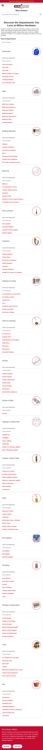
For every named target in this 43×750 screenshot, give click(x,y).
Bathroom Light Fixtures (9, 116)
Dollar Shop (5, 343)
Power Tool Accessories (9, 676)
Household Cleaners (8, 352)
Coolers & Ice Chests (8, 471)
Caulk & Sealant (7, 514)
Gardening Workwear (8, 706)
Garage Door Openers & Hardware (12, 272)
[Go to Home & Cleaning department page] (36, 321)
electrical (5, 171)
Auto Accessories (7, 64)
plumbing (5, 565)
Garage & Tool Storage (8, 621)
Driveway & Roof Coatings (10, 156)
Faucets (4, 413)
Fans (3, 303)
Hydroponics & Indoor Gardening (12, 709)
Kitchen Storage (7, 386)
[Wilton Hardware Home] (21, 6)
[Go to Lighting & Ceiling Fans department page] (36, 422)
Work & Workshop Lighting (10, 450)
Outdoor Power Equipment (10, 673)
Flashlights (5, 438)
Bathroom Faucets (7, 113)
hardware (6, 241)
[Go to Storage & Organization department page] (36, 605)
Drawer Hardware (7, 263)
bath (4, 91)
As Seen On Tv (6, 334)
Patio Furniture (6, 486)
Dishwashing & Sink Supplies (10, 340)
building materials (9, 131)
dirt (3, 684)
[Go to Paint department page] (36, 498)
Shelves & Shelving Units (9, 633)
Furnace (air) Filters (8, 309)
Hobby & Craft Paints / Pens (10, 529)
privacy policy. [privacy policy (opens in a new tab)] (31, 736)
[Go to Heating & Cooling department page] (36, 281)
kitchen (5, 361)
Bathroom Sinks (7, 119)
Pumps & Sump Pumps (9, 590)
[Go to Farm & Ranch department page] (36, 211)
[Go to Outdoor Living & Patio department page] (36, 458)
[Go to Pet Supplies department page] (36, 538)
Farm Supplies (6, 223)
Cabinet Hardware (7, 122)
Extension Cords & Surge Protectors (12, 199)
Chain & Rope (6, 257)
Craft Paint (5, 517)
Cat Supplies (6, 551)
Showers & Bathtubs (8, 593)
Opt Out (17, 746)
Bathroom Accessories (9, 107)
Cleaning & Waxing (7, 79)
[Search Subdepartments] (21, 61)
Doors (4, 153)
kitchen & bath (7, 400)
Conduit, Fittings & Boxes (9, 190)
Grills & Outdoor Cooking (9, 477)
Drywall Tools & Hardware (9, 159)
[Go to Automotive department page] (36, 51)
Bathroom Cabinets (8, 110)
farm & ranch (7, 211)
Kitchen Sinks (6, 383)
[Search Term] (21, 14)
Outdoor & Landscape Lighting (11, 447)
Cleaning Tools (6, 337)
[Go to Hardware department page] (36, 241)
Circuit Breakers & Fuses (9, 187)
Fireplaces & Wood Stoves (10, 306)
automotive (6, 51)
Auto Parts (5, 67)
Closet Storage (6, 618)
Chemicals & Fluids (8, 76)
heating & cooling (9, 281)
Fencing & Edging (7, 700)
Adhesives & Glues (7, 511)
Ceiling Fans (6, 300)
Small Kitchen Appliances (9, 392)
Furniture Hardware (8, 269)
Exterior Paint (6, 523)
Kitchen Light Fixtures (8, 379)
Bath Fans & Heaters (8, 104)
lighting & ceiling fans (11, 422)
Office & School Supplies (9, 630)
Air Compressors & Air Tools (10, 657)
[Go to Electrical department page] (36, 171)
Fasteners (5, 266)
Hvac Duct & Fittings (8, 312)
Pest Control (6, 489)
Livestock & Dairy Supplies (10, 230)
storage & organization (11, 605)
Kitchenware (6, 389)
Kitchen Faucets (7, 376)
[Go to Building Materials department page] (36, 131)
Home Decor (5, 349)
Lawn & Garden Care (8, 712)
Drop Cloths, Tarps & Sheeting (11, 520)
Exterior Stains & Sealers (9, 526)
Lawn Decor (5, 715)
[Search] (40, 14)
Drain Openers (6, 578)
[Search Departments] (21, 42)
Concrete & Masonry (8, 147)
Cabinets (4, 144)
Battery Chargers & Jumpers (10, 73)
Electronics (5, 346)
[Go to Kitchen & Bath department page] (36, 400)
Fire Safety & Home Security (10, 202)
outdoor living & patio (10, 458)
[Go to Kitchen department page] (36, 361)
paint (4, 498)
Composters (5, 697)
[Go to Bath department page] (36, 91)
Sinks (3, 596)
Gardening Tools (7, 660)
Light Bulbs (5, 444)
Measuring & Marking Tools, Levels (12, 669)
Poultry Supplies (7, 233)
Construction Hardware (9, 150)
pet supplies (7, 538)
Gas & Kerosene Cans (8, 82)
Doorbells (5, 193)
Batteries (5, 184)
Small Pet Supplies (7, 557)
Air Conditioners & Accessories (11, 294)
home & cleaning (8, 321)
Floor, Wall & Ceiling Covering (11, 162)
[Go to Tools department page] (36, 644)
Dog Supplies (6, 554)
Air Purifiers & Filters (8, 297)
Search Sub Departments (8, 58)
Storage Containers (8, 636)
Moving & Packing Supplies (10, 627)
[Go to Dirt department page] (36, 684)
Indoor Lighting (6, 441)
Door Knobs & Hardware (9, 260)
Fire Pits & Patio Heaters (9, 474)
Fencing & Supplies (8, 227)
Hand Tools (5, 663)
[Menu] (3, 5)
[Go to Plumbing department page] (36, 565)
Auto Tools (5, 70)
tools (4, 645)
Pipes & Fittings (7, 587)
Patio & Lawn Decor (8, 483)
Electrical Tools (6, 196)
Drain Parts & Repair (8, 581)
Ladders (4, 666)
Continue (6, 746)
